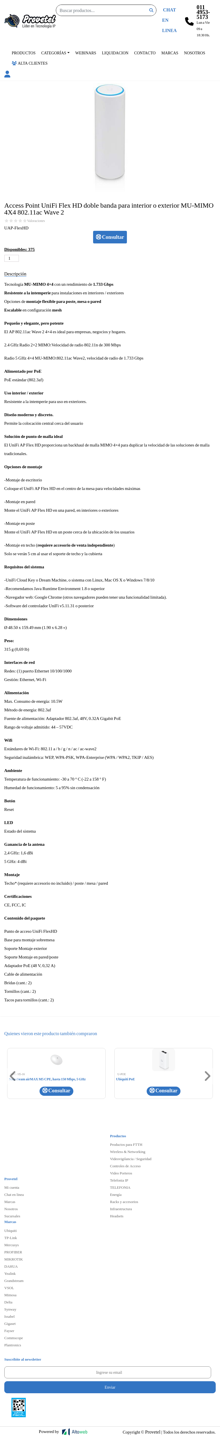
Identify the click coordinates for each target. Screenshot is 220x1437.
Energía (115, 1194)
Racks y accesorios (124, 1201)
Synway (10, 1309)
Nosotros (194, 52)
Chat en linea (14, 1194)
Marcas (169, 52)
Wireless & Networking (127, 1151)
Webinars (85, 52)
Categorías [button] (53, 52)
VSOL (9, 1287)
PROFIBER (13, 1252)
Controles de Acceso (125, 1166)
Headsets (116, 1216)
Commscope (13, 1337)
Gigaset (10, 1323)
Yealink (10, 1273)
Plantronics (12, 1345)
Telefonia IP (119, 1180)
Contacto (145, 52)
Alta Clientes (30, 63)
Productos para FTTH (126, 1144)
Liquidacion (115, 52)
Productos (24, 52)
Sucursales (12, 1216)
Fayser (9, 1330)
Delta (8, 1302)
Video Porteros (121, 1173)
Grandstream (13, 1280)
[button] (7, 75)
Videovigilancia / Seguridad (131, 1158)
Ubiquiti (10, 1230)
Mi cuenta (11, 1187)
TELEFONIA (120, 1187)
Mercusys (11, 1245)
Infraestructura (121, 1208)
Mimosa (10, 1295)
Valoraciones (36, 221)
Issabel (9, 1316)
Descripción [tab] (15, 273)
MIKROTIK (13, 1259)
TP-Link (10, 1237)
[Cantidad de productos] (11, 258)
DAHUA (11, 1266)
